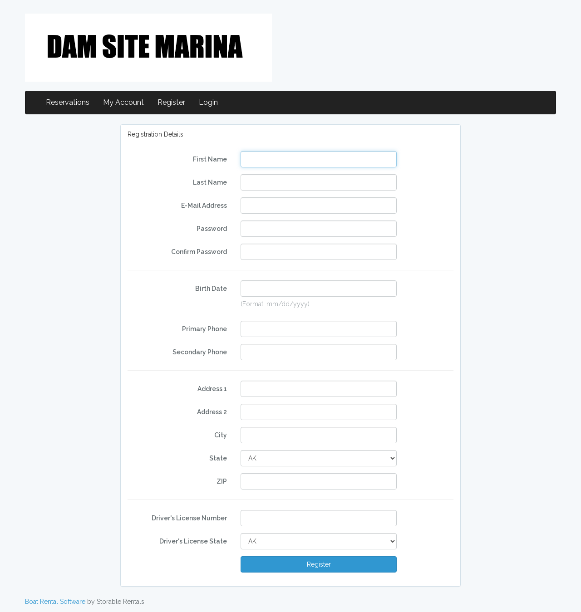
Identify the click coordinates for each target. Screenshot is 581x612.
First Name (210, 159)
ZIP (222, 481)
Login (208, 102)
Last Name (210, 182)
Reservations (67, 102)
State (218, 458)
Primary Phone (204, 329)
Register (171, 102)
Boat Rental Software (55, 601)
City (220, 435)
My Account (123, 102)
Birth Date (211, 288)
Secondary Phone (199, 352)
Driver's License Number (189, 518)
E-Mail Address (204, 205)
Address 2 (212, 412)
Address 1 (212, 388)
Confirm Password (199, 251)
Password (212, 228)
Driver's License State (193, 541)
